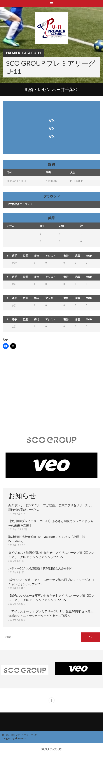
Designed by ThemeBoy (14, 738)
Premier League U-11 (23, 53)
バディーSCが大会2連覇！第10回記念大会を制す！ (42, 568)
